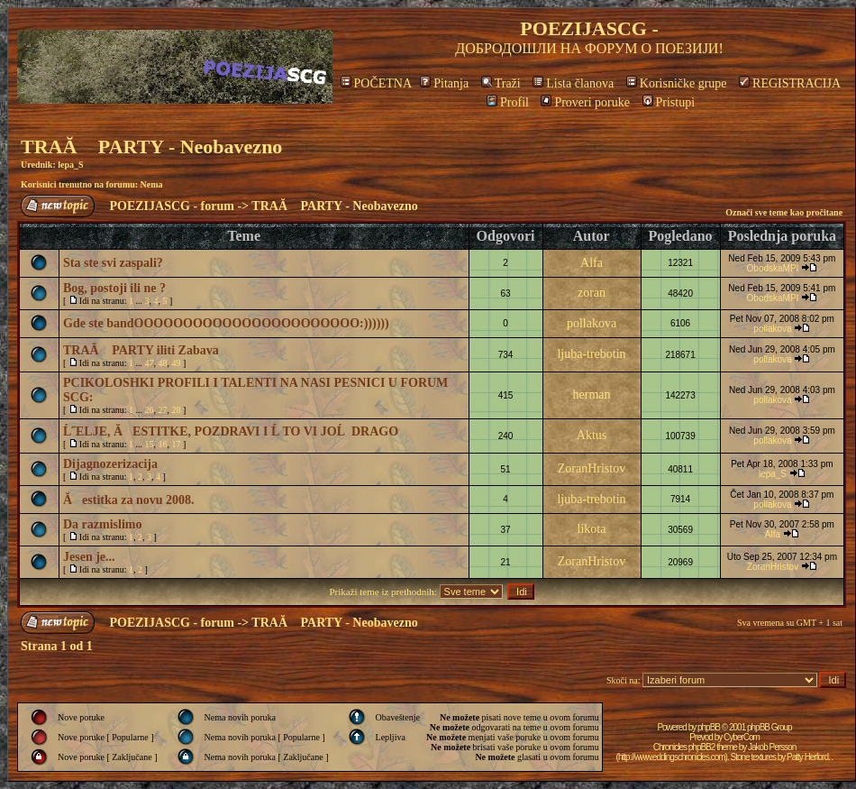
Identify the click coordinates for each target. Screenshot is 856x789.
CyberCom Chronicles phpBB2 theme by (706, 742)
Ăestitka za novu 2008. (129, 500)
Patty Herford (807, 757)
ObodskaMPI (773, 268)
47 (149, 363)
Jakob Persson (772, 747)
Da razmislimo (102, 524)
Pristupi (669, 102)
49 (176, 363)
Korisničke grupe (676, 83)
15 (149, 444)
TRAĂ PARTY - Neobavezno (151, 146)
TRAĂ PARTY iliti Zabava (141, 350)
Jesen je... (89, 557)
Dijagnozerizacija (110, 464)
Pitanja (444, 83)
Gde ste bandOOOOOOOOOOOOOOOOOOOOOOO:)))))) (226, 323)
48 (163, 363)
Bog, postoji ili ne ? (114, 288)
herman (592, 394)
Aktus (591, 435)
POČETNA (376, 83)
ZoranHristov (591, 468)
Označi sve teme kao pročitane (783, 212)
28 (176, 410)
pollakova (591, 323)
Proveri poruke (585, 102)
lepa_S (70, 165)
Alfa (591, 263)
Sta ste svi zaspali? (113, 263)
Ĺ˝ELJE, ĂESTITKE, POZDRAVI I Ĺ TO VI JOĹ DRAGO (230, 431)
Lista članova (573, 83)
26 (149, 410)
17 (176, 444)
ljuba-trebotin (591, 354)
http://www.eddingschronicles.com (671, 757)
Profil (508, 102)
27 (163, 410)
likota (592, 529)
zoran (592, 292)
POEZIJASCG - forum (172, 206)
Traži (501, 83)
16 (163, 444)
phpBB (708, 727)
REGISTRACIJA (790, 83)
